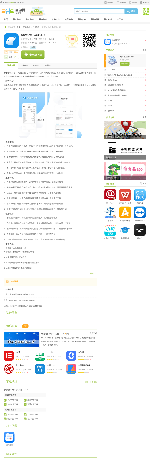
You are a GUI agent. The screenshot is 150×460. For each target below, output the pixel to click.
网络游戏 (43, 19)
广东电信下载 (33, 415)
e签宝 (18, 352)
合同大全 (51, 365)
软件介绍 (11, 65)
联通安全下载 (33, 400)
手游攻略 (82, 19)
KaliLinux (111, 70)
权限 (87, 382)
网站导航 (146, 2)
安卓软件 (26, 27)
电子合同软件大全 (50, 333)
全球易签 (20, 365)
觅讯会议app (112, 80)
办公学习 (36, 27)
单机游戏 (30, 19)
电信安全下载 (13, 400)
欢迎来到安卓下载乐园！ (13, 2)
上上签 (50, 352)
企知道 (81, 352)
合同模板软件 (84, 365)
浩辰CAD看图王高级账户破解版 (120, 75)
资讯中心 (69, 19)
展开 (92, 273)
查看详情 (124, 64)
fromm (110, 106)
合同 (33, 47)
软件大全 (56, 19)
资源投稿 (110, 2)
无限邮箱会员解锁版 (115, 85)
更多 (95, 333)
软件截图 (24, 65)
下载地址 (48, 65)
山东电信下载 (33, 419)
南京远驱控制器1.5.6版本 (117, 95)
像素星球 (111, 111)
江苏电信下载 (13, 419)
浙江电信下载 (13, 415)
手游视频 (95, 19)
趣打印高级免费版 (127, 57)
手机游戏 (17, 19)
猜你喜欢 (36, 65)
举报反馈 (93, 382)
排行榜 (120, 19)
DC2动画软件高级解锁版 (117, 90)
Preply (110, 100)
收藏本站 (123, 2)
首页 (6, 19)
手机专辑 (108, 19)
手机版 (134, 2)
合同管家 (116, 40)
